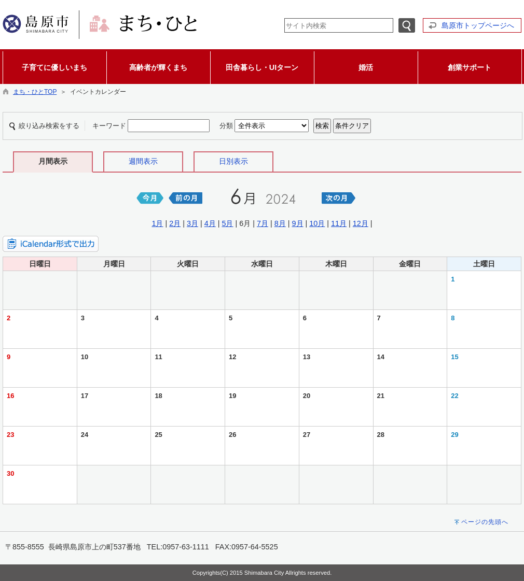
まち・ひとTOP (35, 91)
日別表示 (233, 161)
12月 (360, 223)
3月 (192, 223)
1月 (157, 223)
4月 (210, 223)
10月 (317, 223)
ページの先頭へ (484, 522)
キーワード (109, 126)
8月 (280, 223)
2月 (175, 223)
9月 (298, 223)
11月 (339, 223)
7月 (262, 223)
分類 (226, 126)
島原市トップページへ (478, 25)
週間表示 (143, 161)
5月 (227, 223)
